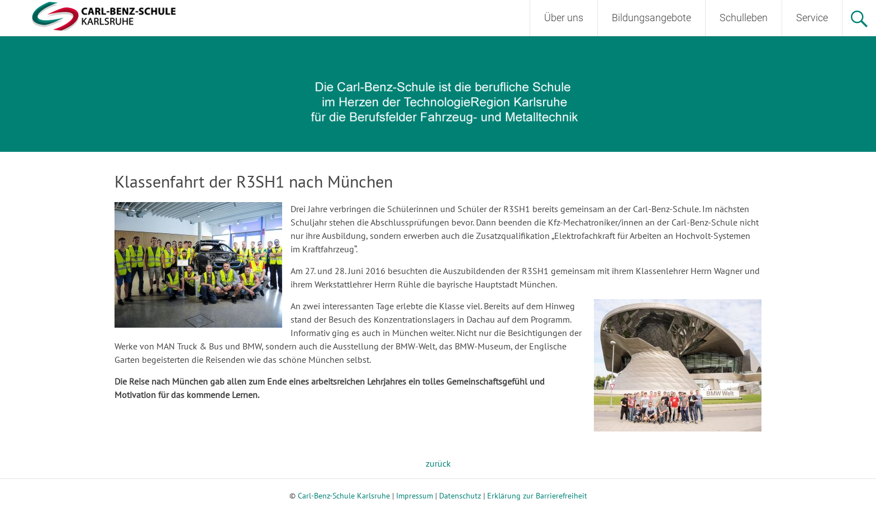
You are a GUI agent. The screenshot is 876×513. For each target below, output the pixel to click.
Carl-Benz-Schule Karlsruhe (344, 496)
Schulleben (744, 17)
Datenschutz (460, 496)
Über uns (563, 17)
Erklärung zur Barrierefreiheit (537, 496)
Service (812, 17)
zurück (438, 463)
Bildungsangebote (651, 17)
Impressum (414, 496)
